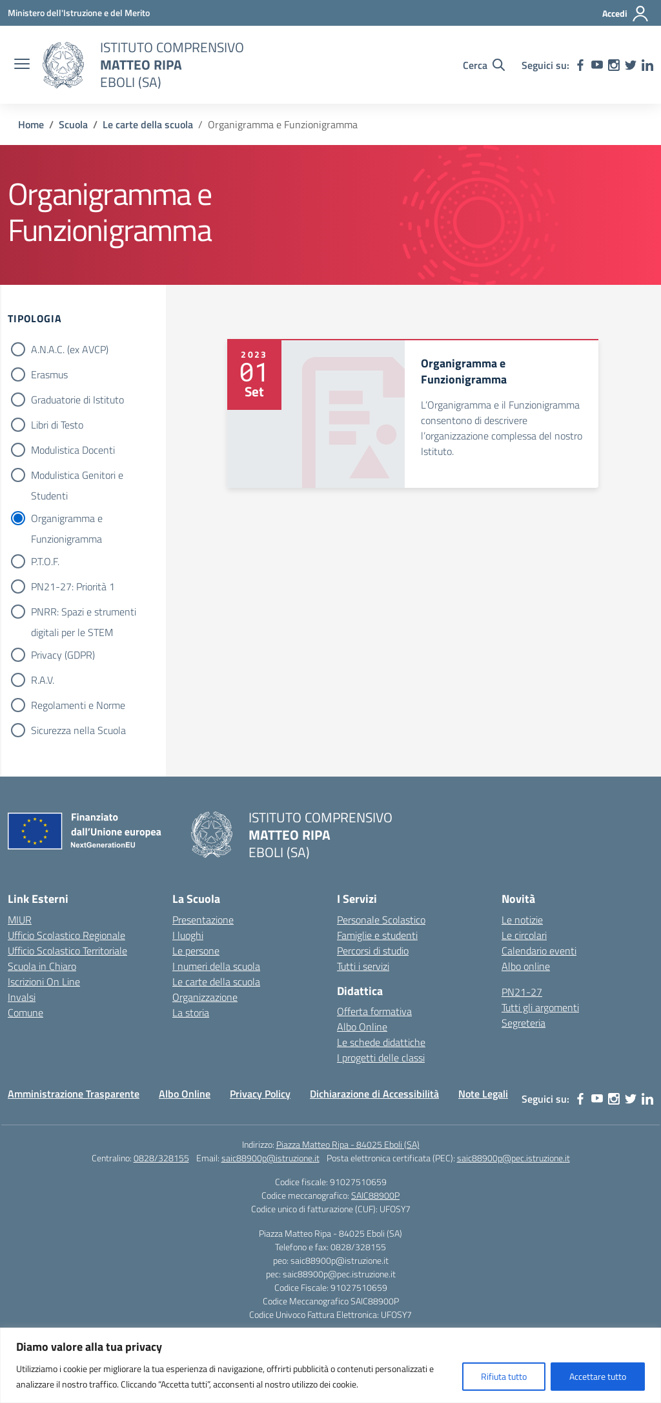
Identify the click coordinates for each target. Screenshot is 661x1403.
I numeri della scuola (216, 966)
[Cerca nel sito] (484, 65)
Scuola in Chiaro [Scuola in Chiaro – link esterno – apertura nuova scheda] (42, 966)
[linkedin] (647, 65)
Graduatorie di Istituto (77, 399)
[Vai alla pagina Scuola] (73, 124)
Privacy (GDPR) (63, 655)
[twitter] (630, 65)
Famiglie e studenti (377, 935)
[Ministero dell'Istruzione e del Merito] (79, 12)
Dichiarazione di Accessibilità (374, 1093)
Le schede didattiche (381, 1042)
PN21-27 (522, 992)
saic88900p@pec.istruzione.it (513, 1158)
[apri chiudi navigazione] (22, 65)
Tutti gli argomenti (540, 1007)
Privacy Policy (260, 1093)
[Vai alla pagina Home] (31, 124)
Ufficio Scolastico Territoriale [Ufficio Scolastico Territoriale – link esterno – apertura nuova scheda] (67, 950)
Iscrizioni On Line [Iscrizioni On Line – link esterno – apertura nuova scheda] (44, 981)
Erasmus (49, 374)
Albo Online (362, 1026)
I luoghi (187, 935)
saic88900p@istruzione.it (270, 1158)
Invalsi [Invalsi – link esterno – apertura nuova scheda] (22, 997)
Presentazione (203, 919)
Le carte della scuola (216, 981)
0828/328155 (161, 1158)
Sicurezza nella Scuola (78, 730)
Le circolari (524, 935)
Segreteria (523, 1022)
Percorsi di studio (373, 950)
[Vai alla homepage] (63, 65)
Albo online (526, 966)
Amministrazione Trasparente (73, 1093)
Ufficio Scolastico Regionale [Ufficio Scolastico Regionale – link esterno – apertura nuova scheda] (66, 935)
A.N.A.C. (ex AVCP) (69, 349)
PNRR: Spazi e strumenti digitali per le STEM (83, 613)
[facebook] (580, 65)
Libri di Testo (57, 424)
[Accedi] (625, 13)
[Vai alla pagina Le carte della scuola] (148, 124)
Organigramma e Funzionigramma (67, 519)
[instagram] (614, 65)
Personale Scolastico (381, 919)
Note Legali (483, 1093)
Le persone (195, 950)
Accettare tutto (597, 1376)
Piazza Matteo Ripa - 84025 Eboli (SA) (348, 1144)
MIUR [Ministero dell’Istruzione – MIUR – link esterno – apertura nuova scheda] (20, 919)
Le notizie (522, 919)
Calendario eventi (539, 950)
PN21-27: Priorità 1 (73, 586)
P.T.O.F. (45, 561)
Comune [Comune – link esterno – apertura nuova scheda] (25, 1012)
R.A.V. (42, 680)
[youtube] (597, 65)
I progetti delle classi (381, 1057)
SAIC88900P (375, 1195)
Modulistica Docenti (73, 450)
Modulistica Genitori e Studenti (77, 476)
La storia (190, 1012)
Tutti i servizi (363, 966)
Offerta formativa (374, 1011)
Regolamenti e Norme (78, 705)
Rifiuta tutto (504, 1376)
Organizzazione (205, 997)
